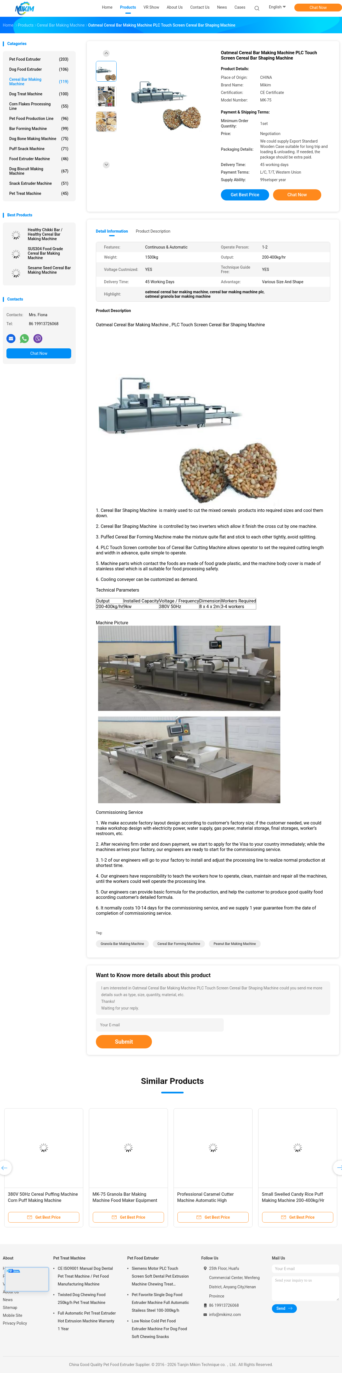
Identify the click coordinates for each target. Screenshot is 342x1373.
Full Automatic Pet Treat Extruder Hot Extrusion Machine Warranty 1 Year (87, 1321)
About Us (11, 1292)
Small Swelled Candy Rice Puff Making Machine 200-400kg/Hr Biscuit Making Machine (293, 1200)
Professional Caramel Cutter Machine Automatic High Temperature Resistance (205, 1200)
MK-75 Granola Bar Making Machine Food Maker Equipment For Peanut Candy (125, 1200)
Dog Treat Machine (38, 94)
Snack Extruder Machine (38, 183)
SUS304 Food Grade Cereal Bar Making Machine (45, 253)
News (8, 1300)
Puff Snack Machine (38, 149)
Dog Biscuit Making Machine (38, 171)
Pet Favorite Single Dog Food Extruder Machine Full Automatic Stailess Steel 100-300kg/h (160, 1302)
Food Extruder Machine (38, 159)
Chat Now (318, 7)
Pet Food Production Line (38, 118)
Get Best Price (245, 194)
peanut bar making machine (235, 944)
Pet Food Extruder (38, 59)
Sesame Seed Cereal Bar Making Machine (49, 270)
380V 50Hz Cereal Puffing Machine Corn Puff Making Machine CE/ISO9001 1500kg (43, 1200)
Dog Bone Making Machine (38, 138)
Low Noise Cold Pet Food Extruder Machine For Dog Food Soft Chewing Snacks (159, 1329)
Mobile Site (12, 1315)
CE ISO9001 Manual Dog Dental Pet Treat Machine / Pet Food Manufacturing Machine (85, 1276)
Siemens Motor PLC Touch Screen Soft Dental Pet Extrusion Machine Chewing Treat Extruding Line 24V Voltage (160, 1277)
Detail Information (112, 231)
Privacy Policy (15, 1323)
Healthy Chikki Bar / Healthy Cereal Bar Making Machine (45, 234)
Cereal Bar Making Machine (38, 81)
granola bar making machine (122, 944)
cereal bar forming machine (179, 944)
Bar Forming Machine (38, 128)
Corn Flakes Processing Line (38, 106)
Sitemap (10, 1307)
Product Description (153, 231)
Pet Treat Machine (38, 193)
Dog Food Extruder (38, 69)
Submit (124, 1041)
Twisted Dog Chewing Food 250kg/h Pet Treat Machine (81, 1298)
